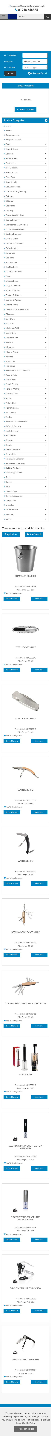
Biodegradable (11, 168)
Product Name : (10, 55)
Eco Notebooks (11, 267)
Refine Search (34, 534)
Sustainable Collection (14, 459)
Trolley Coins (10, 500)
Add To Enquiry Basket (13, 593)
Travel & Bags (10, 491)
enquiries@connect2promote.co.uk (26, 5)
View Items (39, 598)
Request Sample (12, 598)
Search (10, 73)
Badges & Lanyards (12, 139)
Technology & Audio (13, 472)
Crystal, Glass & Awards (14, 229)
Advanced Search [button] (37, 73)
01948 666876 (26, 10)
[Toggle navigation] (4, 16)
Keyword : (8, 61)
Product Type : (10, 67)
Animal (7, 126)
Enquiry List (10, 534)
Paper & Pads (10, 375)
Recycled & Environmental (15, 421)
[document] (25, 1422)
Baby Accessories (12, 135)
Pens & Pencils (11, 384)
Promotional (10, 412)
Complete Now (25, 109)
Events (7, 276)
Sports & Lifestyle (12, 449)
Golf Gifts (9, 323)
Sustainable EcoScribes (14, 463)
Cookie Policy (28, 1423)
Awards (8, 130)
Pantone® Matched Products (17, 370)
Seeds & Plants (11, 431)
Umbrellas (9, 505)
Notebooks (9, 361)
